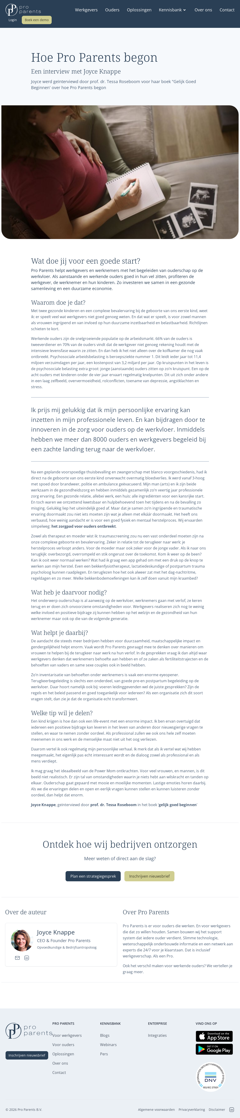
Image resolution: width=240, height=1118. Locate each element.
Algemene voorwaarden (156, 1110)
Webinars (108, 1044)
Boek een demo (37, 20)
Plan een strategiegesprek (93, 876)
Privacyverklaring (192, 1110)
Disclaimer (217, 1110)
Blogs (105, 1035)
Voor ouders (63, 1044)
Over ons (203, 10)
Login (13, 20)
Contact (227, 10)
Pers (104, 1054)
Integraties (157, 1035)
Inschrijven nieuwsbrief (149, 876)
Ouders (112, 10)
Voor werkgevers (67, 1035)
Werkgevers (86, 10)
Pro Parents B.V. (30, 1109)
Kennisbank (173, 10)
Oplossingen (139, 10)
